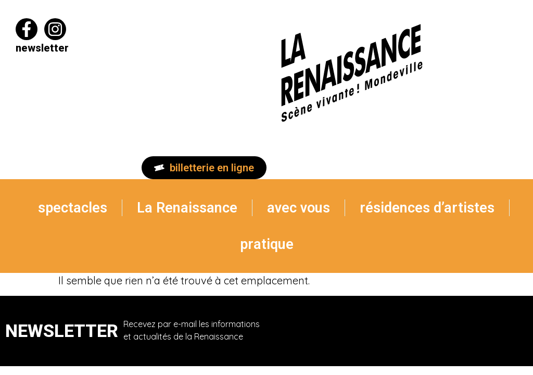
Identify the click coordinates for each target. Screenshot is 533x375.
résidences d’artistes (427, 207)
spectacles (72, 207)
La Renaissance (187, 207)
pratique (267, 244)
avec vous (298, 207)
